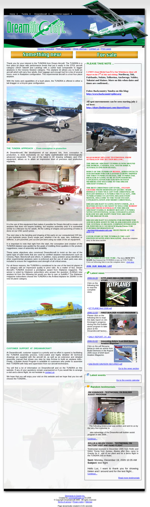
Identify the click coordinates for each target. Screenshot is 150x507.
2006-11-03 (92, 313)
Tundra (25, 14)
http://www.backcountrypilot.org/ (103, 93)
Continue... (92, 439)
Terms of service (64, 502)
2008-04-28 (92, 278)
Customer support (61, 14)
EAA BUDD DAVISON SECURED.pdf (105, 364)
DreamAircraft (40, 14)
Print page (106, 49)
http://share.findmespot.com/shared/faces (107, 107)
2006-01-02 (92, 341)
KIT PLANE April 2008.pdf (100, 308)
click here (130, 262)
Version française (45, 49)
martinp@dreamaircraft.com (99, 230)
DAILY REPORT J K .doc (100, 337)
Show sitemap (80, 49)
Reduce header (63, 49)
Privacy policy (78, 502)
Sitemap (88, 502)
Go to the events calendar (128, 380)
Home (12, 14)
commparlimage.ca (76, 498)
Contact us (94, 49)
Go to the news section (128, 368)
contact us (49, 372)
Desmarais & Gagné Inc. (75, 496)
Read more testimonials (129, 478)
